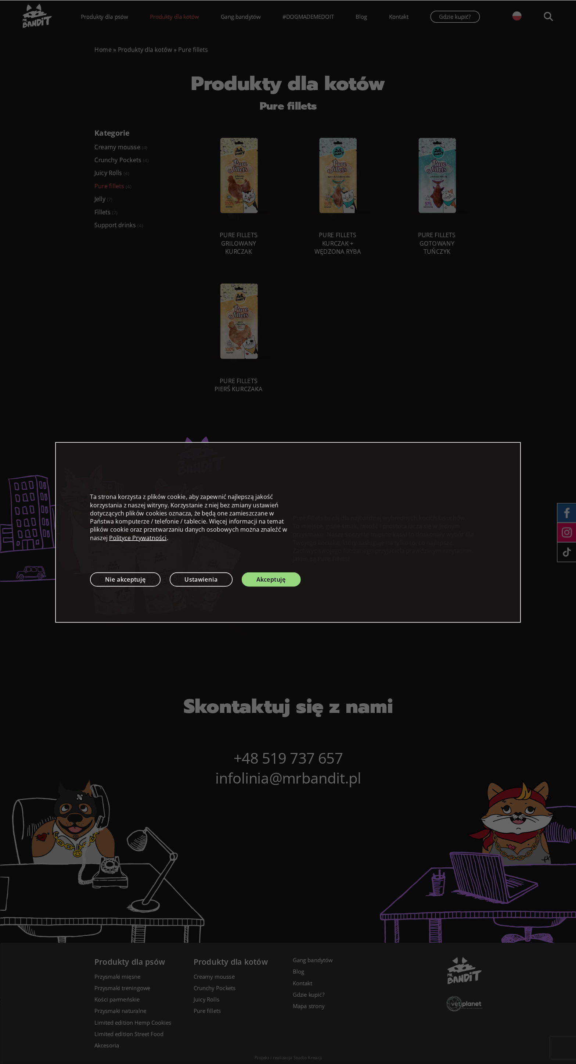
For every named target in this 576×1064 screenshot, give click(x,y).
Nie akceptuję (125, 579)
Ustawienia (201, 579)
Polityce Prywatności (138, 537)
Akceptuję (271, 579)
